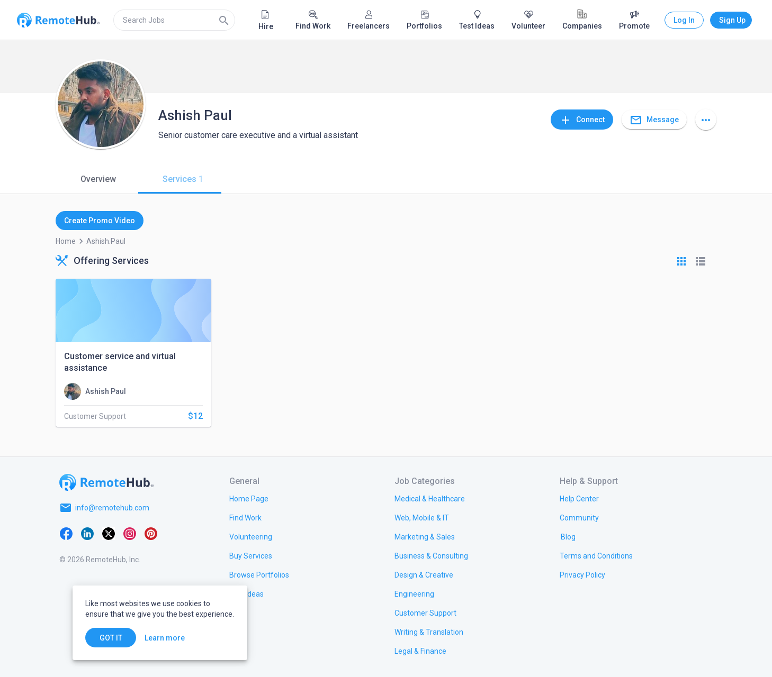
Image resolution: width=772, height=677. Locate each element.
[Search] (224, 20)
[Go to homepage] (106, 482)
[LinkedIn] (87, 533)
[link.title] (249, 498)
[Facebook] (66, 533)
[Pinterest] (150, 533)
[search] (174, 20)
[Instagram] (129, 533)
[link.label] (579, 498)
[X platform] (108, 533)
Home (66, 241)
